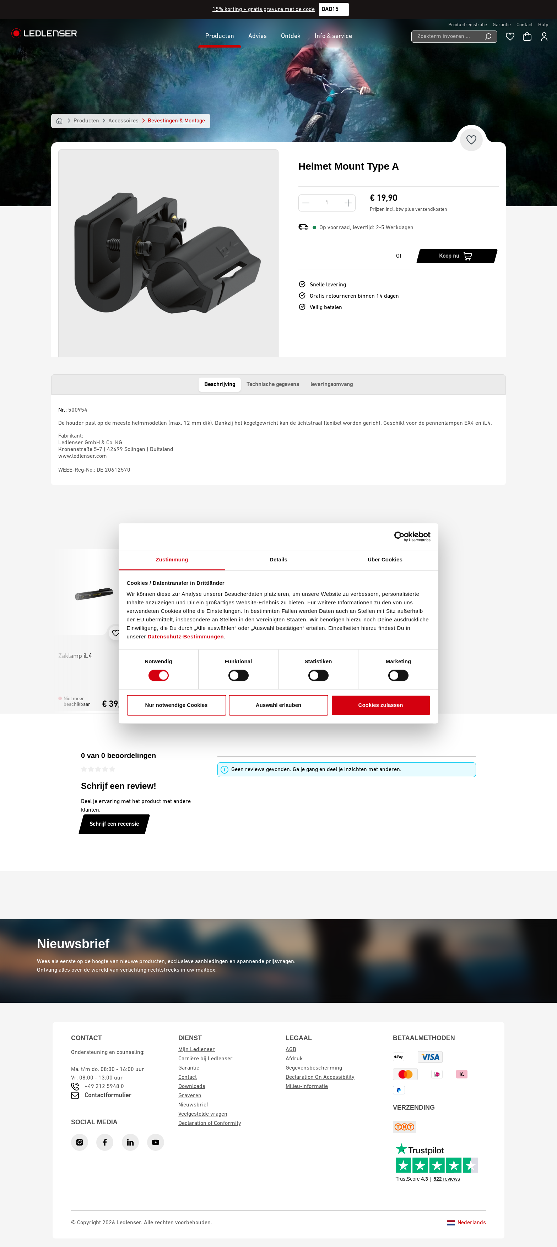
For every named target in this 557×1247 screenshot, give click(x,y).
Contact (524, 25)
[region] (168, 256)
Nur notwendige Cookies (176, 705)
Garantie (502, 25)
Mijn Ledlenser (196, 1050)
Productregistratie (467, 25)
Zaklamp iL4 (75, 656)
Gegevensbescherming (314, 1068)
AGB (291, 1050)
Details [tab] (278, 559)
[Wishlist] (510, 36)
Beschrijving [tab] (219, 385)
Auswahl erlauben (278, 705)
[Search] (488, 37)
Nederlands (466, 1223)
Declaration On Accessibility (320, 1077)
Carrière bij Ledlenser (205, 1059)
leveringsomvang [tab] (331, 385)
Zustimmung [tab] (172, 559)
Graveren (189, 1096)
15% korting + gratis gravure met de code (263, 9)
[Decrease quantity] (305, 203)
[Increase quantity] (348, 203)
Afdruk (294, 1059)
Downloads (191, 1086)
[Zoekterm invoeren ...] (445, 37)
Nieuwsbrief (193, 1105)
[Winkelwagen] (527, 36)
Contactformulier (108, 1095)
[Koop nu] (457, 256)
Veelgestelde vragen (202, 1114)
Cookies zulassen (380, 705)
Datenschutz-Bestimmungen (186, 636)
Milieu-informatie (307, 1086)
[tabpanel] (278, 440)
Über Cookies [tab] (385, 559)
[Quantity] (327, 203)
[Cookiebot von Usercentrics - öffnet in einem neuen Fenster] (399, 536)
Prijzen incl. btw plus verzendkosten (408, 209)
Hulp (543, 25)
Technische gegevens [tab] (273, 385)
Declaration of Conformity (209, 1123)
